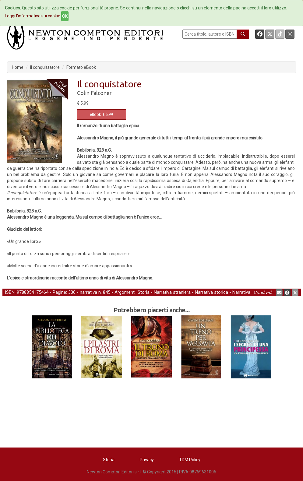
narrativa (88, 292)
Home (17, 67)
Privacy (147, 459)
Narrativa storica (211, 292)
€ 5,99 (101, 114)
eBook (95, 114)
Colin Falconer (94, 93)
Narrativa (241, 292)
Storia (144, 292)
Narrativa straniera (172, 292)
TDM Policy (189, 459)
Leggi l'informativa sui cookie (32, 15)
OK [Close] (65, 16)
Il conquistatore (45, 67)
